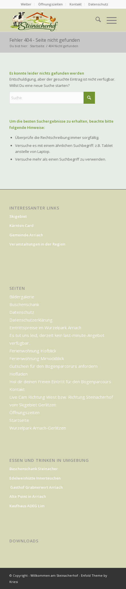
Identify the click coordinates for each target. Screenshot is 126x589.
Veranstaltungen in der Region (37, 244)
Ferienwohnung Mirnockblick (36, 358)
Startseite (19, 420)
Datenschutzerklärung (30, 320)
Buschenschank (24, 304)
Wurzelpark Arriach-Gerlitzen (37, 428)
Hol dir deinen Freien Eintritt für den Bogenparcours (60, 381)
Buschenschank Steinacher (33, 468)
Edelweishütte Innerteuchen (35, 478)
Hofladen (18, 374)
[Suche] (95, 20)
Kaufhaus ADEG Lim (27, 505)
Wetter (26, 4)
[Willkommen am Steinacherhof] (34, 20)
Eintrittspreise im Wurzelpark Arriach (45, 327)
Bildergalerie (21, 297)
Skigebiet (18, 216)
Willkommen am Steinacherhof (54, 575)
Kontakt (76, 4)
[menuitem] (26, 4)
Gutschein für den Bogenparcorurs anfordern (53, 366)
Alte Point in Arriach (27, 496)
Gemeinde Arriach (26, 234)
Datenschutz (98, 4)
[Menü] (109, 20)
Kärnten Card (21, 225)
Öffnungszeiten (50, 4)
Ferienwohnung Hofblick (32, 351)
